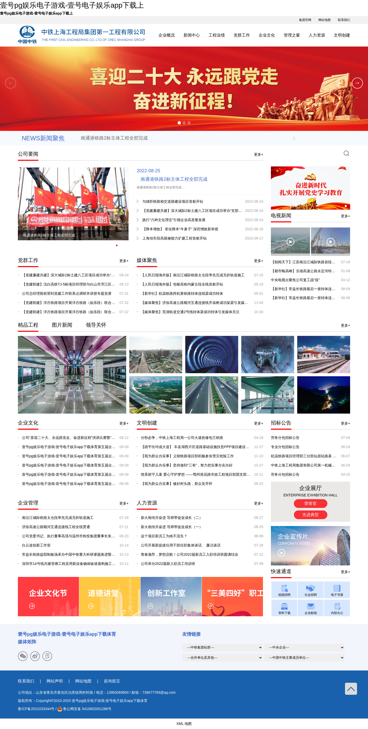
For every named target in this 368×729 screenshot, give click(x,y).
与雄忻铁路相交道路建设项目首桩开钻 (172, 201)
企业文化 (267, 35)
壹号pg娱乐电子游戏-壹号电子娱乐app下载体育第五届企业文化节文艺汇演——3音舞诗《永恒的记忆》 (103, 456)
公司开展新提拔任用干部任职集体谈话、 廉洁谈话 (181, 545)
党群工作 (242, 35)
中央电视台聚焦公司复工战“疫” (295, 280)
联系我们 (344, 20)
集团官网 (305, 20)
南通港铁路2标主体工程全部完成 (114, 138)
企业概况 (166, 35)
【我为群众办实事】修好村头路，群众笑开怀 (176, 484)
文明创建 (342, 35)
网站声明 (55, 681)
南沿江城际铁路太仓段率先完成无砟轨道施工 (58, 518)
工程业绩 (217, 35)
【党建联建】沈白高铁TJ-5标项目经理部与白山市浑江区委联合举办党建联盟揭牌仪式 (90, 284)
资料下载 (284, 608)
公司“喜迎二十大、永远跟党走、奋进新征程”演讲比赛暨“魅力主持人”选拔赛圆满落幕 (89, 438)
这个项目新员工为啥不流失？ (164, 536)
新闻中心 (191, 35)
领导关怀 (96, 325)
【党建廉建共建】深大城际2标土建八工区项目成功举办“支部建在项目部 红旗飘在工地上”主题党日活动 (223, 211)
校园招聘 (284, 590)
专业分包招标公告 (285, 447)
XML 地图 (184, 724)
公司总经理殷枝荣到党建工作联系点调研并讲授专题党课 (66, 293)
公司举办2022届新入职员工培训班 (168, 564)
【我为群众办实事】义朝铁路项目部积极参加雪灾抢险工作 (187, 456)
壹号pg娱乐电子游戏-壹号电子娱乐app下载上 (72, 5)
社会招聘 (311, 590)
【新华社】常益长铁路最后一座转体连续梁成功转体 (312, 289)
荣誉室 (310, 503)
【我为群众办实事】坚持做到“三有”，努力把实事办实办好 (187, 465)
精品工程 (28, 325)
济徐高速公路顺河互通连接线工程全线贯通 (56, 527)
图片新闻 (62, 325)
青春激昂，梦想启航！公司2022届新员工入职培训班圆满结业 (189, 554)
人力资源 (317, 35)
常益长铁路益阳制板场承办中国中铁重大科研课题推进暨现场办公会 (75, 554)
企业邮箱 (311, 608)
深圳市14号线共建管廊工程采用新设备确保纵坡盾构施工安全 (70, 564)
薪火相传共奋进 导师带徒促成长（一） (172, 527)
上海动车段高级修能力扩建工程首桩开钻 (174, 238)
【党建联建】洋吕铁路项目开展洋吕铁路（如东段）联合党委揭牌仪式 (77, 303)
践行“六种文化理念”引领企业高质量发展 (173, 220)
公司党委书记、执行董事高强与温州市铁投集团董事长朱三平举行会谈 (77, 536)
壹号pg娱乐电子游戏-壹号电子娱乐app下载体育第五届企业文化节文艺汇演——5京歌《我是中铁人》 (102, 465)
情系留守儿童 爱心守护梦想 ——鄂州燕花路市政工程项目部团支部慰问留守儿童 (204, 474)
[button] (10, 83)
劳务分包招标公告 (285, 438)
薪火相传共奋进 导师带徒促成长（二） (172, 518)
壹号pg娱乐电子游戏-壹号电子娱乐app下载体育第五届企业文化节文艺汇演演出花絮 (88, 474)
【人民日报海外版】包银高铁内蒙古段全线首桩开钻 (182, 284)
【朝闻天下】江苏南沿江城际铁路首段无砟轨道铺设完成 (315, 262)
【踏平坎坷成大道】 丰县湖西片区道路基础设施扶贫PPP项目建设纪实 (197, 447)
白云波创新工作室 (36, 545)
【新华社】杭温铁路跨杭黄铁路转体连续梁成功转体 (182, 293)
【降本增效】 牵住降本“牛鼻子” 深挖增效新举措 (180, 229)
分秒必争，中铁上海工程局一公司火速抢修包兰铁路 (182, 438)
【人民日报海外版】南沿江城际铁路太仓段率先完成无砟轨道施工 (193, 275)
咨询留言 (112, 681)
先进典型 (310, 514)
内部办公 (337, 608)
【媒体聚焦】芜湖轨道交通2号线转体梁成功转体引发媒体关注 (190, 312)
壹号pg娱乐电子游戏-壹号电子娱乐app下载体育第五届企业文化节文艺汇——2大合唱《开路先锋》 (100, 447)
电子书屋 (337, 590)
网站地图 (324, 20)
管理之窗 (292, 35)
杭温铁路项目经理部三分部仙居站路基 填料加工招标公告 (316, 456)
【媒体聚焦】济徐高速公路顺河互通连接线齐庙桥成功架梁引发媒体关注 (198, 303)
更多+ (258, 154)
